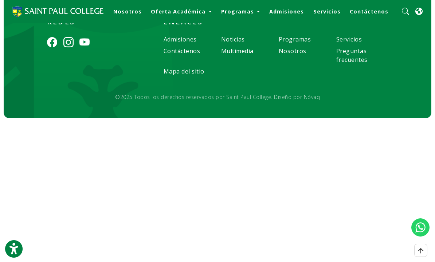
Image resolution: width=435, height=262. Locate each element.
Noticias (233, 39)
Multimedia (237, 51)
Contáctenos (369, 11)
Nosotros (127, 11)
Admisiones (286, 11)
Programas (295, 39)
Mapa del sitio (184, 71)
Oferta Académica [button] (179, 11)
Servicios (327, 11)
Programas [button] (238, 11)
